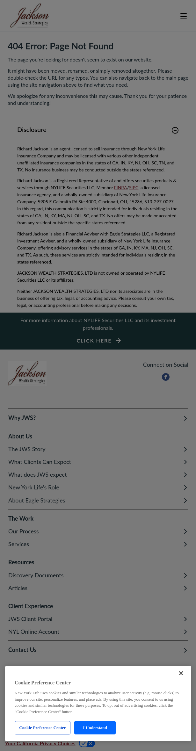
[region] (98, 703)
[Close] (181, 673)
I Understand (95, 727)
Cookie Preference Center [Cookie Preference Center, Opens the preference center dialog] (42, 727)
